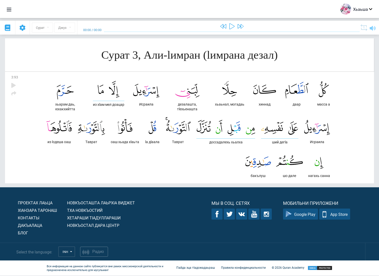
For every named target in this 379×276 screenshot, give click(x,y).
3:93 (14, 77)
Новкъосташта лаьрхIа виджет (101, 203)
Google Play (300, 215)
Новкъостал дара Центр (93, 225)
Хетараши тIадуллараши (94, 218)
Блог (23, 233)
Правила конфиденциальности (243, 268)
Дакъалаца (30, 225)
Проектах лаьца (35, 203)
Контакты (28, 218)
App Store (335, 215)
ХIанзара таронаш (37, 210)
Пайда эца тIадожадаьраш (195, 268)
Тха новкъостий (84, 210)
